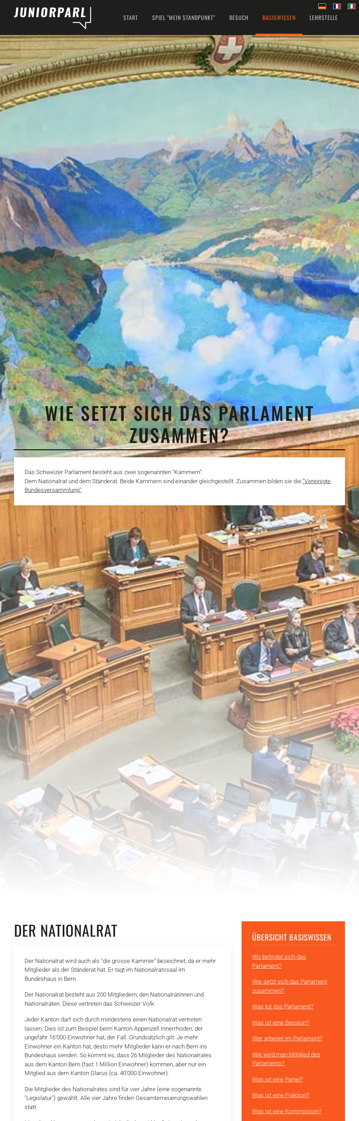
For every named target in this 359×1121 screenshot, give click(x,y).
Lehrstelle (324, 17)
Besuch (239, 17)
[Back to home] (52, 17)
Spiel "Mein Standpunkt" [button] (183, 17)
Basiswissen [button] (279, 17)
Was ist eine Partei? (277, 1079)
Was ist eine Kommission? (286, 1111)
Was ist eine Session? (280, 1022)
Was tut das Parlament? (282, 1006)
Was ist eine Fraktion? (280, 1095)
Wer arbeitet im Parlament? (287, 1038)
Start (130, 17)
